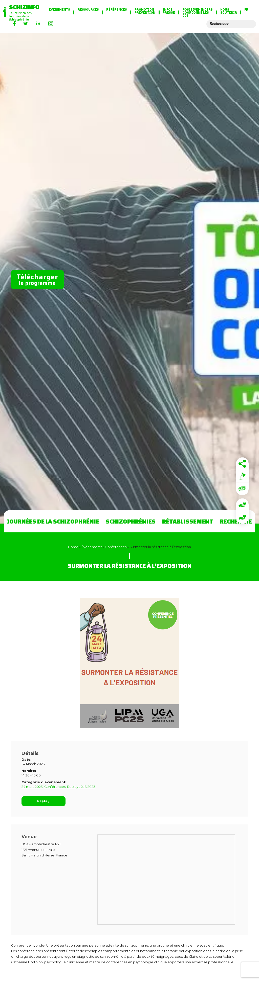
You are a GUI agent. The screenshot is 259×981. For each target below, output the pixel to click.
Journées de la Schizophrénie (53, 521)
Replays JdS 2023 (81, 787)
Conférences (115, 547)
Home (73, 547)
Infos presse (169, 11)
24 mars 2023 (32, 787)
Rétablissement (187, 521)
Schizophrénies (131, 521)
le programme (37, 279)
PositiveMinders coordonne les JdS (198, 12)
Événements (59, 9)
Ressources (88, 9)
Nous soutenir (228, 11)
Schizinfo (24, 7)
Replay (43, 800)
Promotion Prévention (145, 11)
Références (116, 9)
